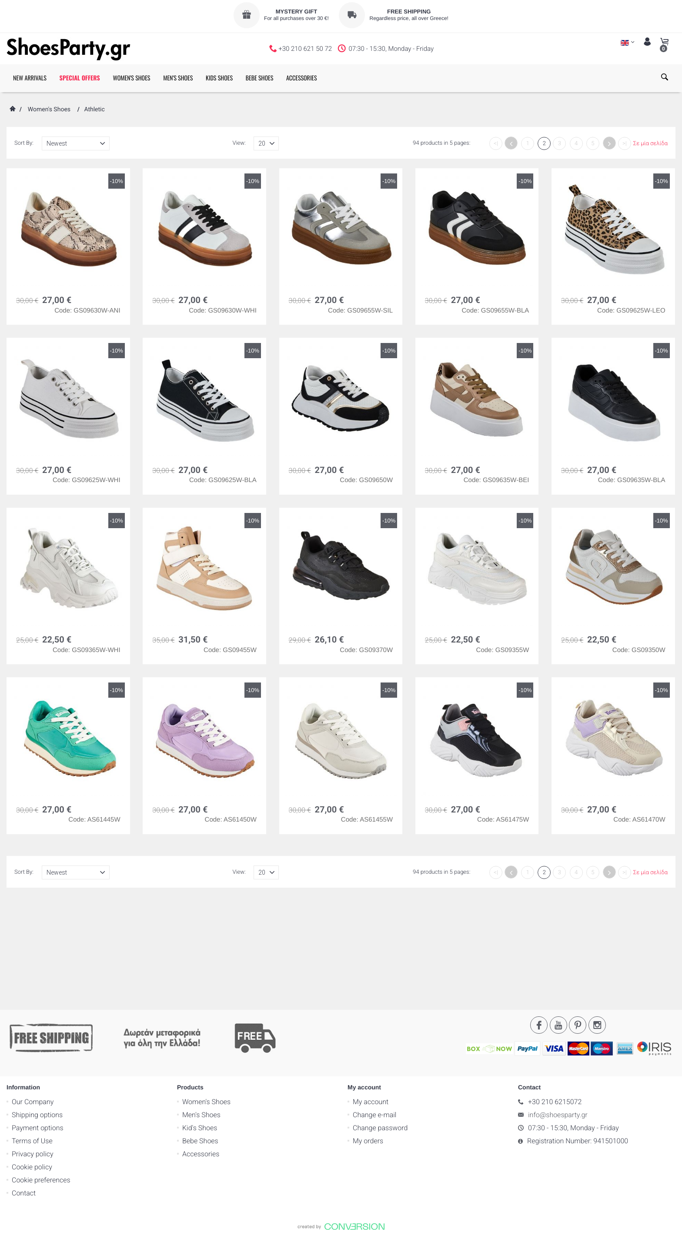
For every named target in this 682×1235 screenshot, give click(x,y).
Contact (24, 1080)
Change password (380, 1015)
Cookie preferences (41, 1067)
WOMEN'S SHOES (131, 78)
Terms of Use (32, 1028)
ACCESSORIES (301, 78)
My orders (368, 1028)
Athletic (94, 109)
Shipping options (37, 1002)
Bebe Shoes (200, 1028)
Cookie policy (32, 1054)
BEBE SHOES (260, 78)
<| (496, 143)
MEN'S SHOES (178, 78)
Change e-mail (374, 1002)
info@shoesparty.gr (558, 1002)
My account (370, 989)
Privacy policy (32, 1041)
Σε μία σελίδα (650, 143)
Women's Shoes (49, 109)
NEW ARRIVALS (30, 78)
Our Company (32, 989)
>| (624, 143)
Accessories (200, 1041)
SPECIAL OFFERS (80, 78)
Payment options (38, 1015)
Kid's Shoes (199, 1015)
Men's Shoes (201, 1002)
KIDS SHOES (219, 78)
